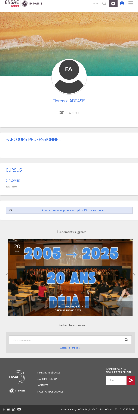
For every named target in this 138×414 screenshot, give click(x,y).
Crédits (43, 385)
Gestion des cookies (51, 391)
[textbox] (70, 339)
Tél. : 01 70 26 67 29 (124, 409)
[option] (70, 277)
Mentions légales (49, 372)
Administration (48, 379)
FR (95, 3)
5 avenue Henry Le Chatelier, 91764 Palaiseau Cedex (86, 409)
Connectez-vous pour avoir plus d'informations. (73, 210)
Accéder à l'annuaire (70, 348)
